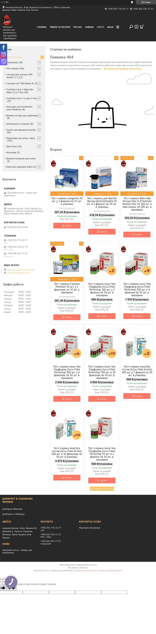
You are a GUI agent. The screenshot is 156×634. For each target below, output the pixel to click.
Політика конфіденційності (110, 570)
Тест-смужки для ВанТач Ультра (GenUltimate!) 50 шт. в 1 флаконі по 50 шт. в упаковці (102, 202)
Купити (68, 225)
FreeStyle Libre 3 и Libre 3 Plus (21, 98)
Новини (89, 27)
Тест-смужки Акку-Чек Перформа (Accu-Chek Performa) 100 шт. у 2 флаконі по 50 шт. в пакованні (102, 289)
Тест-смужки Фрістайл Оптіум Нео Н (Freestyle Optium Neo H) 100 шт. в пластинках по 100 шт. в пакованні (137, 204)
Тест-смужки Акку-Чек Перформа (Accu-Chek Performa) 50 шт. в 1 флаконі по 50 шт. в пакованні (102, 454)
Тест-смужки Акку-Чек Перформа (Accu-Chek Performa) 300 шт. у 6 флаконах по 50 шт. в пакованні (67, 372)
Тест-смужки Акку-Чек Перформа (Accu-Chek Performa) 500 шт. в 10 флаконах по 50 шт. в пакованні (102, 372)
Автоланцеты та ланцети (18, 123)
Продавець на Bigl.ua (78, 567)
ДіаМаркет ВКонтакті (12, 509)
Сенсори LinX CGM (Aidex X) (20, 83)
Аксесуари (11, 152)
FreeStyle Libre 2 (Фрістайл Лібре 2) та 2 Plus (19, 91)
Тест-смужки (12, 68)
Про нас (77, 27)
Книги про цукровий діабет (19, 166)
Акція (110, 27)
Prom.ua (93, 565)
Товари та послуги (60, 27)
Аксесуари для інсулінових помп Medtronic (19, 108)
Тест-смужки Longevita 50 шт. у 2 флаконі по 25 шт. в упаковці (66, 201)
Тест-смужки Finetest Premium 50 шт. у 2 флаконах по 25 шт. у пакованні (67, 288)
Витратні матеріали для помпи (122, 68)
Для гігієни (11, 146)
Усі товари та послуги (100, 488)
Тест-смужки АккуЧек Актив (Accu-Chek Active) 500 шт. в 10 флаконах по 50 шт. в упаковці (67, 452)
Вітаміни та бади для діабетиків (21, 115)
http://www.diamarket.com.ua (21, 270)
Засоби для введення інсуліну (21, 129)
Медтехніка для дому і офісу (20, 138)
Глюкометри (12, 62)
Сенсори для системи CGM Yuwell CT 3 (19, 76)
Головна (41, 27)
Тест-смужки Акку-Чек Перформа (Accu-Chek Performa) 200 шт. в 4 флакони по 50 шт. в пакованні (137, 289)
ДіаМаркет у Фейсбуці (13, 514)
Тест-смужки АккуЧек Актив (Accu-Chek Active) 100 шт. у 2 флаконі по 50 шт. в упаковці (137, 371)
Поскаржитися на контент (85, 570)
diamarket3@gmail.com (18, 272)
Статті (100, 27)
